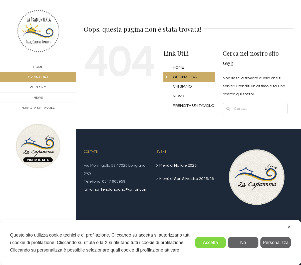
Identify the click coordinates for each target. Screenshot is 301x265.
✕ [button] (289, 226)
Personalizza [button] (275, 242)
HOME (178, 67)
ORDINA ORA (185, 77)
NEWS (178, 96)
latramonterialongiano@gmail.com (115, 189)
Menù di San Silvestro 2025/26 (186, 179)
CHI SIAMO (182, 86)
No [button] (243, 242)
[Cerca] (228, 108)
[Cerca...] (255, 108)
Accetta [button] (210, 242)
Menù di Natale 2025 (178, 165)
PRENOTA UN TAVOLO (193, 106)
